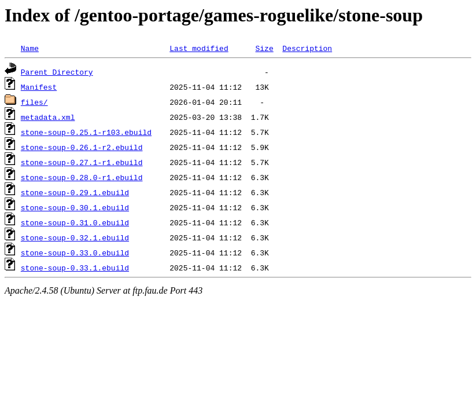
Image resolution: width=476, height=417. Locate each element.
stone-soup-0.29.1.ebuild (75, 192)
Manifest (39, 87)
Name (30, 48)
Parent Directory (57, 72)
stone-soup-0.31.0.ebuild (75, 222)
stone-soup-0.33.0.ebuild (75, 252)
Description (307, 48)
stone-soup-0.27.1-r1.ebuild (82, 162)
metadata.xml (48, 117)
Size (264, 48)
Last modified (198, 48)
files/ (34, 102)
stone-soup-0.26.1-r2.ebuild (82, 147)
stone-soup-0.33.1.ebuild (75, 267)
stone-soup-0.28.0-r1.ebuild (82, 177)
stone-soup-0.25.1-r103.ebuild (86, 132)
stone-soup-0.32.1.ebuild (75, 237)
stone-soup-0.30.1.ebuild (75, 207)
